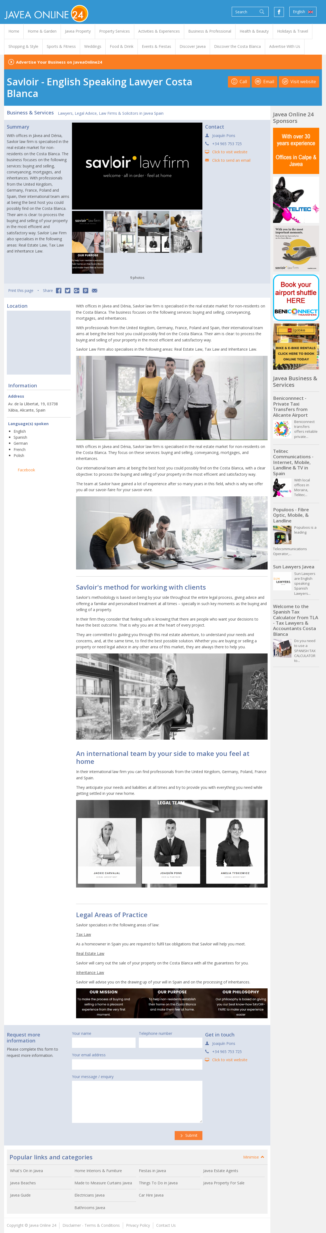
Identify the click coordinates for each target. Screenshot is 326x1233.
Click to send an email (231, 160)
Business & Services (30, 112)
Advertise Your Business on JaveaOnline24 (59, 62)
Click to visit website (229, 151)
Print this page (20, 290)
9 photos (137, 277)
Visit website (299, 82)
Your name (81, 1033)
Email (264, 82)
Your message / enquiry (93, 1076)
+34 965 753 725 (227, 143)
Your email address (89, 1054)
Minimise (254, 1157)
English (303, 11)
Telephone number (155, 1033)
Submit (189, 1135)
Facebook (26, 469)
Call (239, 82)
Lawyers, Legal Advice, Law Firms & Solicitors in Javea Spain (111, 113)
